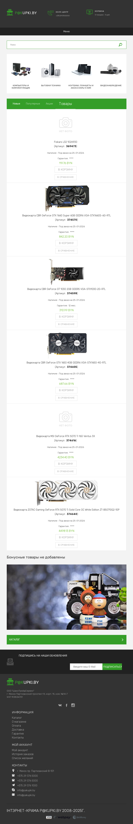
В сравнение (65, 177)
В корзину (65, 169)
